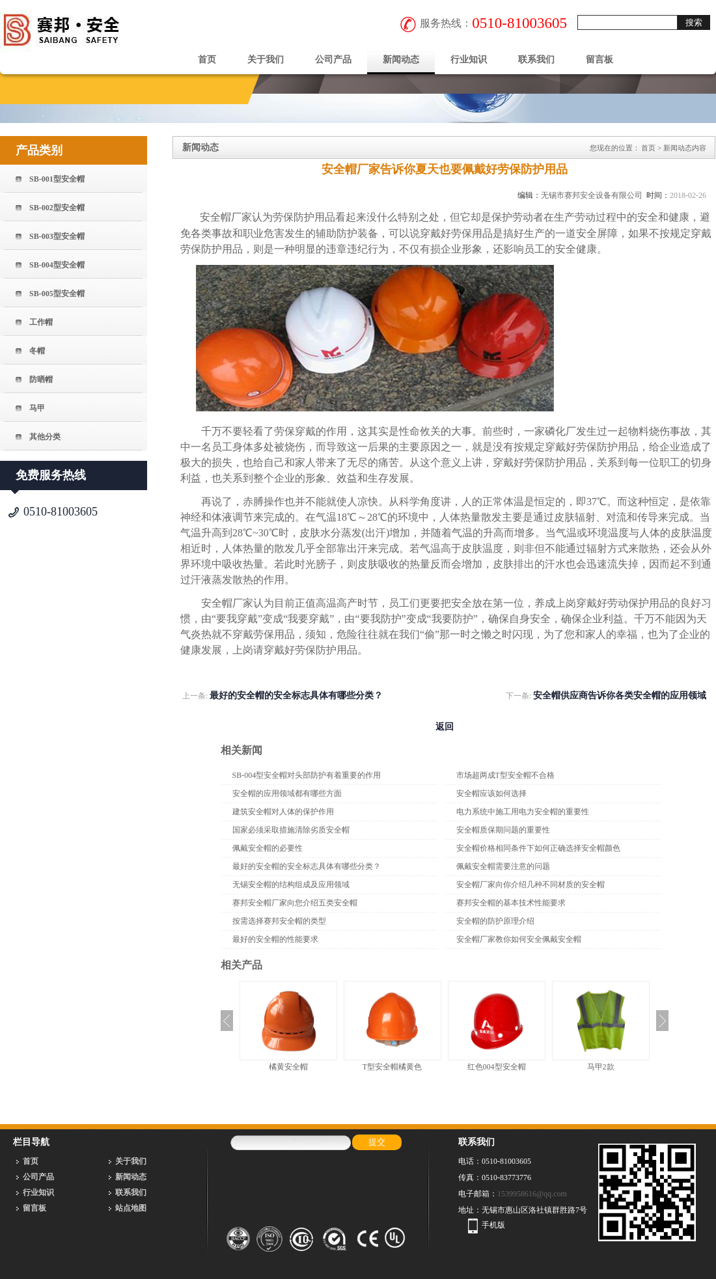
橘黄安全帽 (288, 1066)
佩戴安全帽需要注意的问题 (503, 866)
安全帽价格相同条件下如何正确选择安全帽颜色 (538, 848)
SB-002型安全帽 (57, 207)
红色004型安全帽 (496, 1066)
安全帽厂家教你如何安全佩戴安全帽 (518, 939)
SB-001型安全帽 (57, 179)
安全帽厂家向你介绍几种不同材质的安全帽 (530, 884)
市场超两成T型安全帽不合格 (505, 775)
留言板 (599, 59)
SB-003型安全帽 (57, 236)
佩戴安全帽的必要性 (267, 848)
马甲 (37, 408)
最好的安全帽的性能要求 (275, 939)
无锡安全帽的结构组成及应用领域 (291, 884)
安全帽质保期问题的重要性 (503, 829)
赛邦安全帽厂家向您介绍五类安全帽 (294, 902)
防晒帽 (41, 379)
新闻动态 (401, 59)
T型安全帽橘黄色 (392, 1066)
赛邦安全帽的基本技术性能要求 (511, 902)
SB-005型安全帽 (57, 293)
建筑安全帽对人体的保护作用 (283, 811)
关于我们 (265, 59)
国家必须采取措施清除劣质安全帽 (291, 829)
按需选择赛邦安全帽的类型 (279, 921)
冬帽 (37, 350)
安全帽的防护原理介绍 (495, 921)
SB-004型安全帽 (57, 264)
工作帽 (41, 322)
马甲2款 (600, 1066)
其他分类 (45, 436)
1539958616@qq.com (532, 1193)
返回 (444, 727)
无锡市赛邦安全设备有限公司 (591, 195)
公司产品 (333, 59)
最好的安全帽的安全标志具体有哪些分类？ (296, 695)
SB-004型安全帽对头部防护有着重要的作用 (306, 775)
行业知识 (468, 59)
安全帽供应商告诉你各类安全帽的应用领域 (619, 695)
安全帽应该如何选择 (491, 793)
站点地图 (130, 1208)
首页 (207, 59)
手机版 (493, 1225)
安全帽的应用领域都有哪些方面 (287, 793)
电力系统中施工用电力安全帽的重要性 (522, 811)
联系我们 (536, 59)
